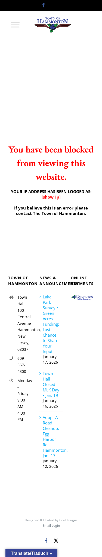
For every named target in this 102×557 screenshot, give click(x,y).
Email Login (51, 525)
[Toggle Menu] (15, 24)
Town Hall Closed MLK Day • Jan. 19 (51, 384)
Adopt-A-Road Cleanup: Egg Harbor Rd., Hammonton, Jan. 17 (51, 436)
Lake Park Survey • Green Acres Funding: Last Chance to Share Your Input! (51, 324)
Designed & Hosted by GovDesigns (51, 520)
